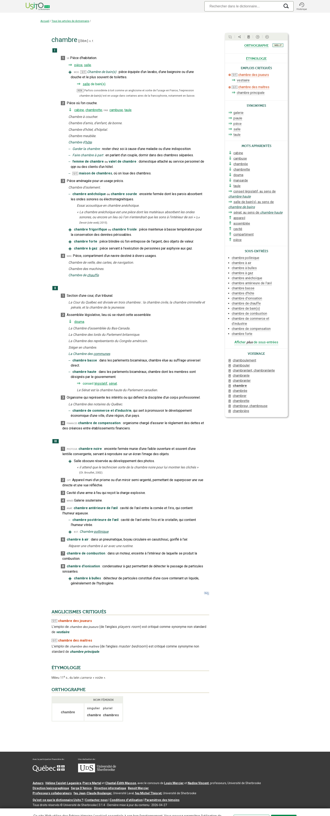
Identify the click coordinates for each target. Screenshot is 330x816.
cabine (79, 110)
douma (79, 322)
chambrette (93, 110)
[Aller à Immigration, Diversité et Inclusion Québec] (49, 770)
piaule (237, 118)
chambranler (242, 381)
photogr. (72, 449)
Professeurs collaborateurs (52, 793)
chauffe (93, 275)
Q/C (83, 72)
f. (93, 41)
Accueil (44, 21)
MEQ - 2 (278, 45)
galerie (238, 113)
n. (90, 41)
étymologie (256, 58)
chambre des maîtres (253, 87)
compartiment (243, 234)
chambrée (240, 164)
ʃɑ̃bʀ (83, 41)
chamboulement (244, 360)
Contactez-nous (96, 800)
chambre (240, 386)
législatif (100, 384)
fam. (106, 110)
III (55, 441)
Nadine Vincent (198, 783)
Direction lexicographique (51, 788)
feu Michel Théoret (148, 793)
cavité (237, 229)
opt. (69, 480)
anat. (70, 508)
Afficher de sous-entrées (256, 342)
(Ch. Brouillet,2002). (91, 472)
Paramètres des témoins (162, 800)
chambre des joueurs (253, 75)
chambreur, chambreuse (250, 406)
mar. (69, 256)
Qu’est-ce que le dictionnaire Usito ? (58, 800)
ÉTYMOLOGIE (66, 667)
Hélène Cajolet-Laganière (63, 783)
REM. (80, 90)
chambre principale (251, 93)
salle (87, 65)
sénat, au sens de (257, 212)
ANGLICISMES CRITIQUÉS (79, 611)
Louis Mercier (174, 783)
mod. (77, 72)
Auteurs (38, 783)
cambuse (116, 110)
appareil (239, 218)
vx (68, 58)
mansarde (240, 180)
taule (128, 110)
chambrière (241, 411)
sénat (113, 384)
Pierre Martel (91, 783)
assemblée (241, 223)
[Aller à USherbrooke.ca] (97, 771)
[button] (301, 6)
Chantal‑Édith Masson (120, 783)
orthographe (256, 45)
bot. (76, 532)
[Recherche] (242, 6)
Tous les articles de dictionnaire (70, 21)
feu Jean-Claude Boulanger (93, 793)
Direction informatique (110, 788)
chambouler (241, 365)
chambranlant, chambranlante (254, 370)
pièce (78, 65)
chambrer (239, 396)
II (55, 288)
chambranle (241, 376)
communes (101, 354)
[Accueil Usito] (33, 6)
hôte (88, 142)
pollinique (101, 532)
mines (70, 500)
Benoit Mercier (138, 788)
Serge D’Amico (81, 788)
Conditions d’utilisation (126, 800)
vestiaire (243, 80)
